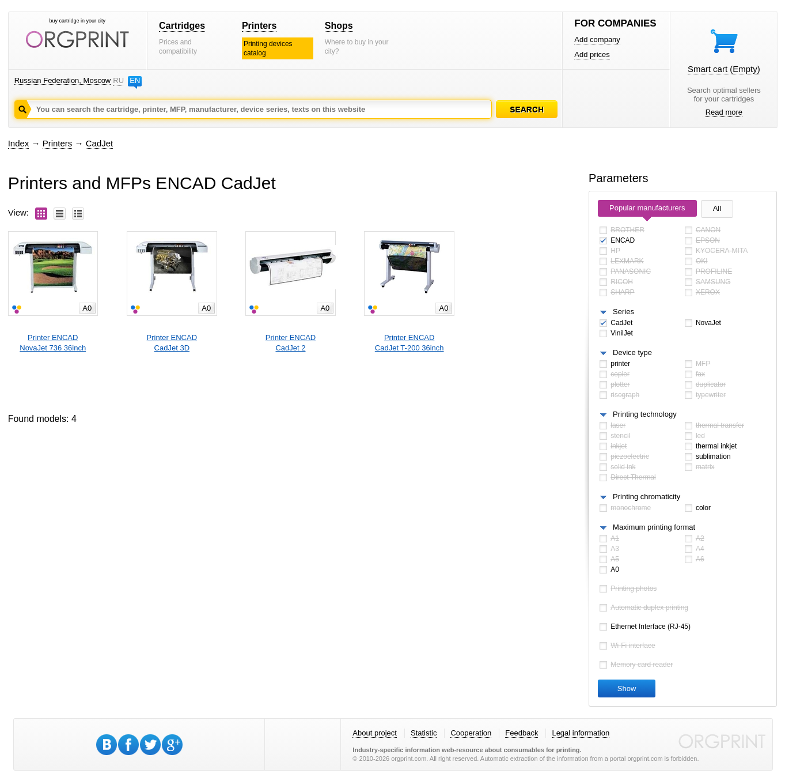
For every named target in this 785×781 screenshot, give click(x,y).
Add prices (591, 54)
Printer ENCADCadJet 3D (172, 342)
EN (135, 80)
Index (18, 143)
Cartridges (182, 26)
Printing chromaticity (646, 496)
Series (623, 311)
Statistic (424, 733)
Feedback (521, 733)
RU (118, 80)
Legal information (580, 733)
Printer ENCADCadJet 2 (291, 342)
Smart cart (724, 69)
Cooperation (470, 733)
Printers (259, 26)
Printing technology (645, 414)
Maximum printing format (654, 527)
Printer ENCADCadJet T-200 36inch (409, 342)
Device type (632, 352)
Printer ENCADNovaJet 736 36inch (53, 342)
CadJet (99, 143)
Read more (724, 112)
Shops (339, 26)
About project (374, 733)
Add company (597, 39)
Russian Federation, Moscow (62, 80)
